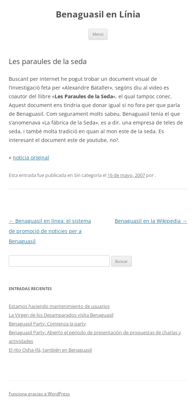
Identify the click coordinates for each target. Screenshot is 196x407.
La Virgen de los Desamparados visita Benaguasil (61, 315)
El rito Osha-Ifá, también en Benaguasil (50, 350)
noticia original (31, 157)
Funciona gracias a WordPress (39, 394)
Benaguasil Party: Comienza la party (47, 323)
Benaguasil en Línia (98, 14)
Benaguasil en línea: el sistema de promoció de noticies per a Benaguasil (50, 231)
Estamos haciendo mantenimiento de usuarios (59, 306)
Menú (98, 34)
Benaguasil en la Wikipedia (151, 220)
